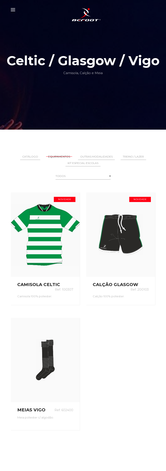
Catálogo (30, 156)
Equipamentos (59, 156)
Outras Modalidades (96, 156)
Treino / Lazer (133, 156)
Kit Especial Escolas (83, 163)
